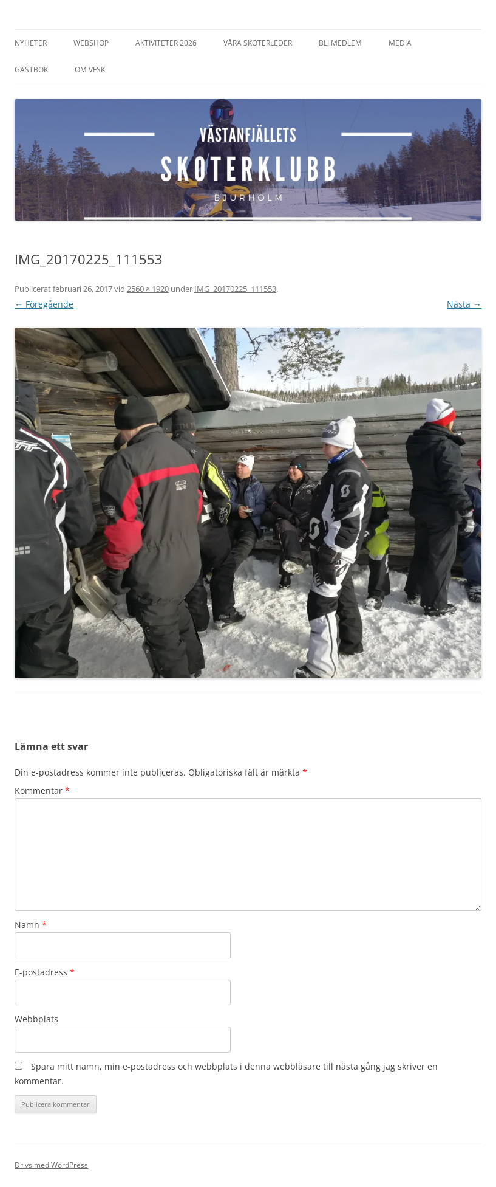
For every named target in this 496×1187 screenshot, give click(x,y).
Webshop (91, 43)
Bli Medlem (340, 43)
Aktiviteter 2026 (166, 43)
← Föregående (44, 304)
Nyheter (31, 43)
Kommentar (42, 790)
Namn (31, 925)
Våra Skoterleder (257, 43)
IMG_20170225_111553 (235, 288)
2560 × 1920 (148, 288)
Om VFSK (90, 69)
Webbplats (36, 1019)
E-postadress (45, 972)
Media (400, 43)
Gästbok (31, 69)
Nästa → (464, 304)
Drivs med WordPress (51, 1165)
